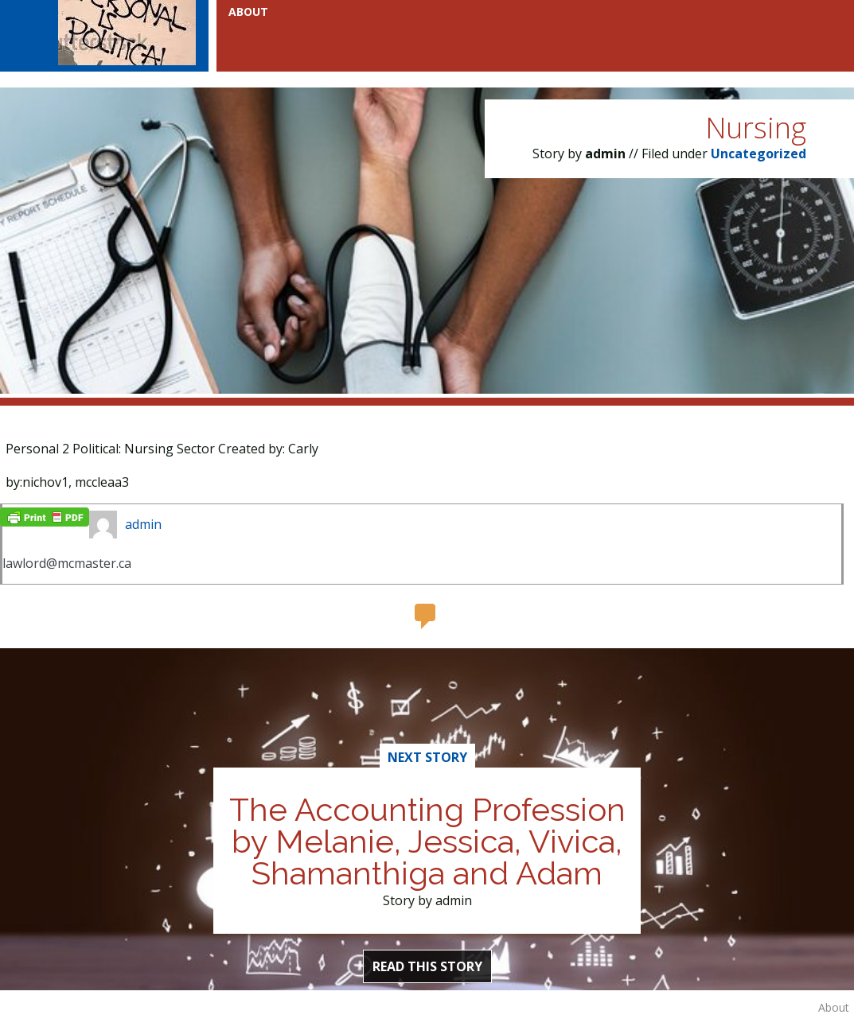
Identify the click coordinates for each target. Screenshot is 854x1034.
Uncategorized (758, 153)
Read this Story (427, 966)
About (833, 1007)
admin (143, 524)
